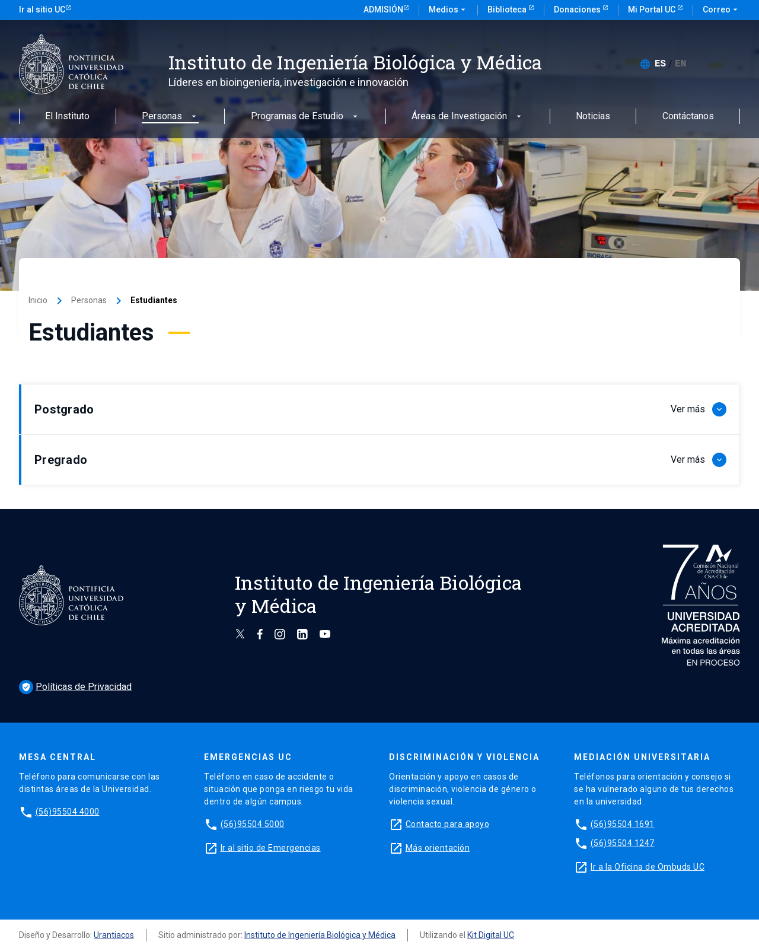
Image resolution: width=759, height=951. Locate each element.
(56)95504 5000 (253, 824)
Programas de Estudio (305, 117)
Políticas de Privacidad (75, 686)
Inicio (37, 300)
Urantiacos (114, 935)
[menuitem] (660, 64)
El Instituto (67, 117)
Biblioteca (507, 9)
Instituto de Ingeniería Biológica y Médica (320, 935)
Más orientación (438, 848)
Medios (448, 10)
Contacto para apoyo (448, 824)
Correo (721, 10)
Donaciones (578, 9)
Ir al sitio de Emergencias (271, 848)
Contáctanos (688, 117)
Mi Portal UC (652, 9)
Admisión (383, 9)
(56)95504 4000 (68, 811)
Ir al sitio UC (42, 9)
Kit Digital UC (490, 935)
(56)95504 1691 (623, 824)
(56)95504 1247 (623, 843)
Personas (170, 117)
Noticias (593, 117)
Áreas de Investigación (468, 117)
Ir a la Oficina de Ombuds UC (647, 867)
